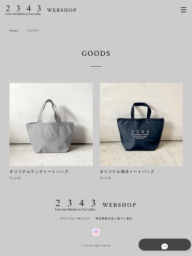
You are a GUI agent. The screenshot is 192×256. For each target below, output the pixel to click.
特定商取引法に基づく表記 (114, 218)
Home (13, 31)
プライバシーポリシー (75, 218)
